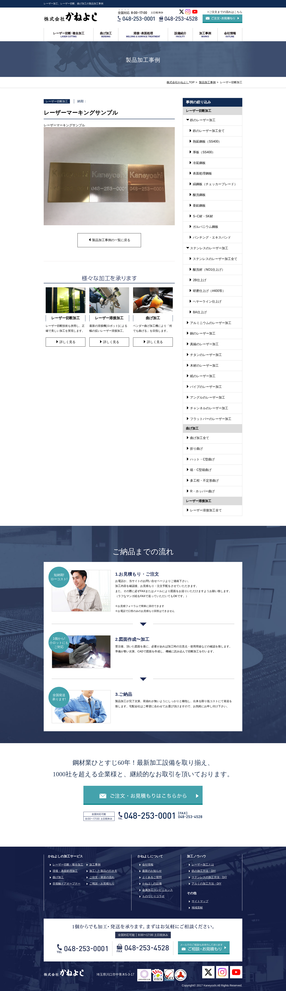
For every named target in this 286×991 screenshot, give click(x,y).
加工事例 (205, 35)
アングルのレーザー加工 (205, 397)
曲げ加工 (106, 35)
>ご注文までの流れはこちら (224, 11)
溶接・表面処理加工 (65, 870)
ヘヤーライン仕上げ (205, 301)
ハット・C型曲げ (200, 459)
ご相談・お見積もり (101, 883)
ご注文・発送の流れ (101, 877)
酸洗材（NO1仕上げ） (207, 269)
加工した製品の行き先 (103, 870)
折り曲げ (194, 448)
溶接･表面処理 (143, 35)
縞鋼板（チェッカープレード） (213, 184)
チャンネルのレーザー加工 (207, 408)
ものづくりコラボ (153, 896)
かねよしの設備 (152, 883)
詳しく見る (65, 342)
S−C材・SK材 (201, 216)
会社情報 (230, 35)
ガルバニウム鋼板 (203, 226)
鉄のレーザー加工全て (207, 130)
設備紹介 (180, 35)
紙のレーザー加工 (200, 376)
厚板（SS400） (202, 152)
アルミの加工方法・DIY (206, 883)
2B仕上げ (197, 280)
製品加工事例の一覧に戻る (109, 240)
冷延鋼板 (197, 163)
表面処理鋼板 (200, 173)
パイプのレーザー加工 (204, 386)
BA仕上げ (198, 312)
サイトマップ (200, 901)
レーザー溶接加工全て (204, 510)
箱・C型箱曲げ (199, 470)
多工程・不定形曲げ (202, 480)
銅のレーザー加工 (200, 333)
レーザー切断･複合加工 (68, 35)
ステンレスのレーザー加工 (207, 248)
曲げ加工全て (197, 438)
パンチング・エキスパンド (210, 237)
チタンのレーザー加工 (204, 355)
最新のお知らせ (152, 870)
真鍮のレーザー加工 (202, 344)
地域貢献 (197, 907)
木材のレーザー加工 (202, 365)
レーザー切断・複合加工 (68, 864)
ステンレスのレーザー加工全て (213, 259)
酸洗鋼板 (197, 194)
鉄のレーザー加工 (200, 120)
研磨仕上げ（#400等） (207, 290)
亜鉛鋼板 (197, 205)
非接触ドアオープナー (66, 883)
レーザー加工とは (203, 864)
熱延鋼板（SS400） (205, 141)
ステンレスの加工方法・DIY (209, 877)
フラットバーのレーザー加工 (208, 419)
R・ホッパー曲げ (200, 491)
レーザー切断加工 (57, 101)
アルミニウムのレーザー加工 (208, 323)
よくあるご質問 (152, 877)
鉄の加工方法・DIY (204, 870)
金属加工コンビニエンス (157, 889)
